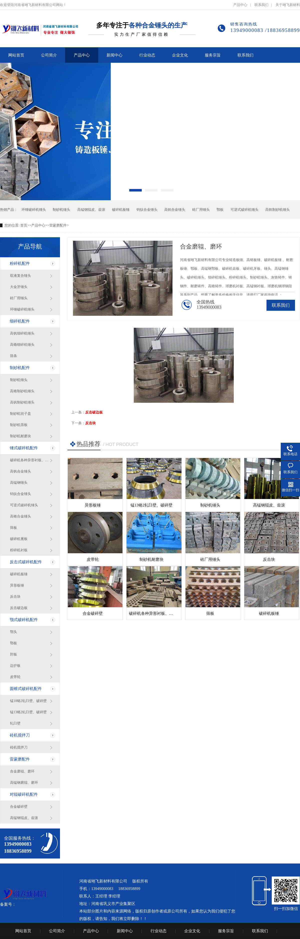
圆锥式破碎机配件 (26, 688)
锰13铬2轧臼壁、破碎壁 (28, 712)
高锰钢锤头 (19, 482)
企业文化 (192, 931)
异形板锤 (17, 585)
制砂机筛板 (19, 425)
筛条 (13, 356)
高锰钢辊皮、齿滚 (91, 210)
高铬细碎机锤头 (22, 344)
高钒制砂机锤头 (277, 210)
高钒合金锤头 (174, 210)
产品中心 (240, 5)
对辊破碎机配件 (24, 794)
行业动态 (158, 931)
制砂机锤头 (61, 210)
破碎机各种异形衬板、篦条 (30, 460)
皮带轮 (15, 677)
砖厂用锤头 (201, 210)
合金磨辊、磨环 (22, 771)
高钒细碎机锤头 (22, 333)
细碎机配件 (20, 321)
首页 (23, 225)
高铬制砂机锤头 (22, 391)
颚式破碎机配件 (24, 620)
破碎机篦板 (19, 539)
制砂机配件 (20, 368)
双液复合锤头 (20, 276)
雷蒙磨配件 (58, 225)
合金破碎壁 (19, 806)
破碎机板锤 (121, 210)
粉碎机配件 (20, 263)
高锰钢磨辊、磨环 (24, 782)
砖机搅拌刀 (20, 735)
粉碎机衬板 (19, 550)
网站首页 (23, 931)
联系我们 (261, 5)
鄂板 (220, 210)
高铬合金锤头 (20, 516)
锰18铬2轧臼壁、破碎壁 (28, 701)
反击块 (15, 596)
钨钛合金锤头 (147, 210)
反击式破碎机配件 (26, 562)
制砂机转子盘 (20, 414)
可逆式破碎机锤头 (244, 210)
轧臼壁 (15, 723)
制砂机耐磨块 (20, 436)
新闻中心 (125, 931)
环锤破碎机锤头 (34, 210)
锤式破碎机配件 (24, 448)
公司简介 (57, 931)
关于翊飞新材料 (288, 5)
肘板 (13, 654)
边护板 (15, 666)
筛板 (13, 528)
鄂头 (13, 632)
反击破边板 (19, 608)
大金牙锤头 (19, 287)
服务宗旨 (226, 931)
